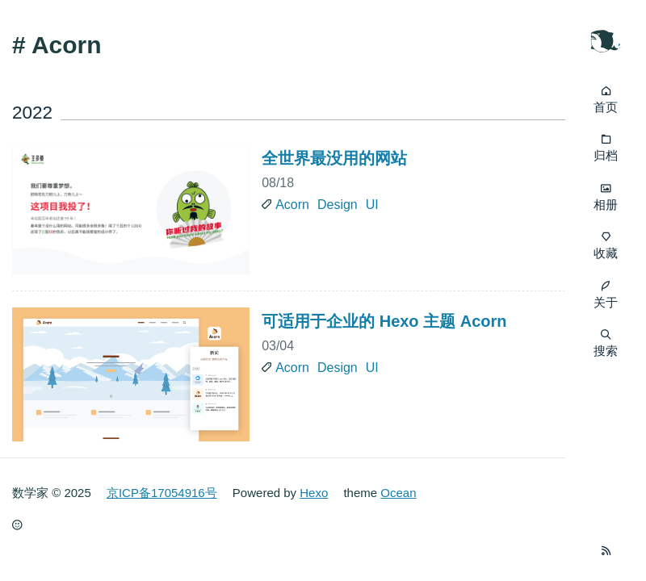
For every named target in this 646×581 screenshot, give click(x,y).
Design (337, 204)
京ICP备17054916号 (162, 492)
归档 (606, 155)
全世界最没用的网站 (334, 158)
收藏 (606, 253)
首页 (606, 107)
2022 (32, 112)
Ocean (398, 492)
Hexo (314, 492)
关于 (606, 302)
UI (372, 204)
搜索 (605, 342)
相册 (606, 204)
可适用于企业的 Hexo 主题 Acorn (384, 321)
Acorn (292, 204)
